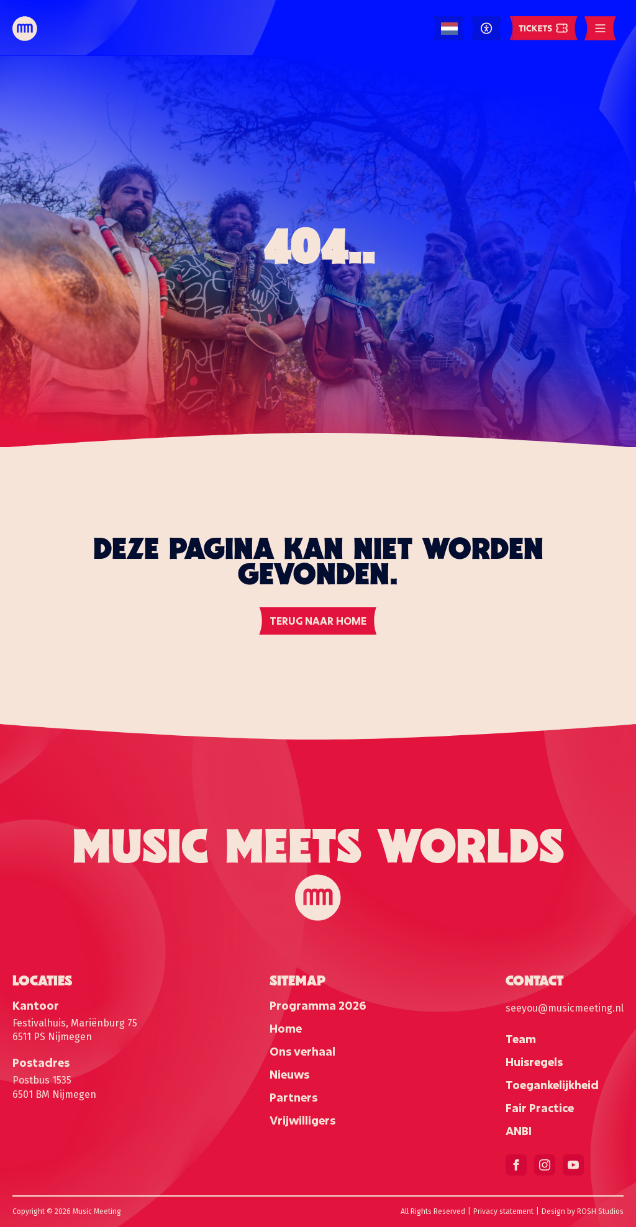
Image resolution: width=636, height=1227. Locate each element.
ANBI (519, 1130)
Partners (293, 1097)
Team (521, 1038)
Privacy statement (503, 1211)
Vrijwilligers (302, 1120)
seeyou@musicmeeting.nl (565, 1008)
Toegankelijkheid (552, 1084)
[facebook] (516, 1164)
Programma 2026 (318, 1005)
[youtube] (573, 1164)
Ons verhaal (302, 1051)
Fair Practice (540, 1107)
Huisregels (534, 1061)
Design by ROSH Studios (583, 1211)
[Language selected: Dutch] (449, 28)
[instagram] (544, 1164)
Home (286, 1028)
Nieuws (289, 1074)
